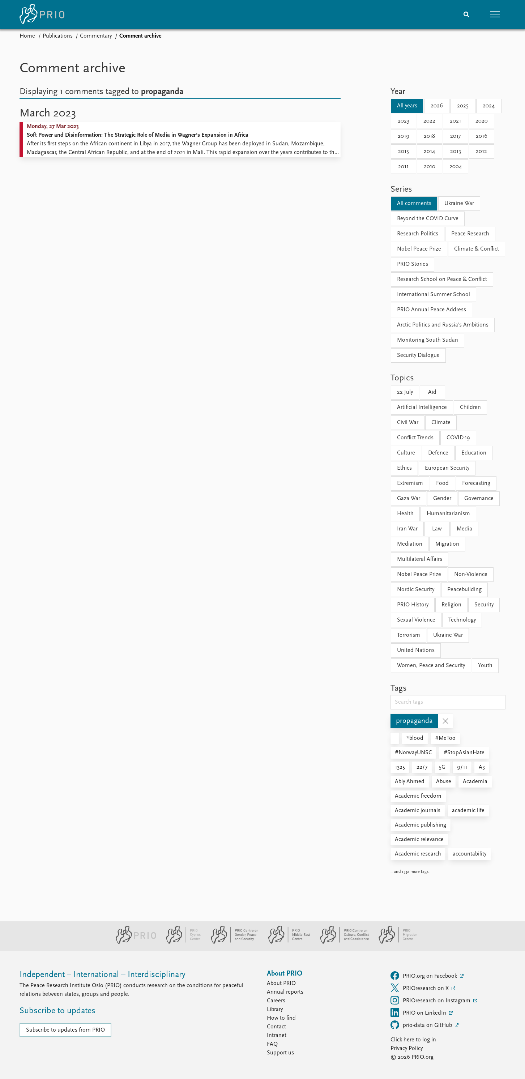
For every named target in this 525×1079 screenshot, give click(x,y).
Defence (438, 453)
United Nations (416, 650)
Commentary (96, 36)
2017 (455, 136)
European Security (447, 468)
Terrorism (408, 635)
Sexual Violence (416, 620)
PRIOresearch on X (420, 988)
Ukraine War (459, 203)
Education (473, 453)
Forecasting (476, 483)
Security (484, 605)
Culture (406, 453)
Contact (276, 1027)
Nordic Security (415, 590)
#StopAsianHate (464, 753)
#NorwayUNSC (413, 753)
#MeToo (445, 738)
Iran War (407, 529)
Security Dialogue (418, 355)
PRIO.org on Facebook (424, 975)
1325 (400, 767)
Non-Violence (470, 574)
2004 (455, 167)
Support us (280, 1053)
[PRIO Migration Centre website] (394, 942)
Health (405, 514)
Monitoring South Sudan (427, 340)
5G (442, 767)
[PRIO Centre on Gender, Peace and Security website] (231, 942)
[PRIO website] (133, 942)
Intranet (276, 1036)
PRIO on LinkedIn (419, 1012)
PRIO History (412, 605)
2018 (429, 136)
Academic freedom (418, 796)
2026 (437, 106)
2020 (481, 121)
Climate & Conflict (476, 249)
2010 (429, 167)
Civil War (407, 423)
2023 (403, 121)
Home (27, 36)
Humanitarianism (448, 514)
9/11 (462, 767)
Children (470, 407)
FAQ (272, 1044)
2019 (403, 136)
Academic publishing (420, 825)
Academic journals (417, 811)
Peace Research (470, 234)
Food (442, 483)
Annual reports (285, 992)
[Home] (42, 14)
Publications (58, 36)
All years (407, 106)
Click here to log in (413, 1040)
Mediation (409, 544)
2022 (429, 121)
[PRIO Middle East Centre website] (286, 942)
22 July (405, 392)
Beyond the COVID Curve (427, 219)
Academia (475, 782)
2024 (489, 106)
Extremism (410, 483)
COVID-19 (458, 438)
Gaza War (408, 499)
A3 (482, 767)
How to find (281, 1018)
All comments (414, 203)
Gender (442, 499)
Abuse (443, 782)
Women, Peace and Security (431, 666)
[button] (495, 14)
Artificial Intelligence (422, 407)
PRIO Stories (412, 264)
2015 (403, 151)
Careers (276, 1001)
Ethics (404, 468)
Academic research (418, 854)
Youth (485, 666)
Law (437, 529)
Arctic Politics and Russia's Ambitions (442, 325)
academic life (468, 811)
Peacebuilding (464, 590)
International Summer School (433, 295)
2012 (481, 151)
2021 (455, 121)
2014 (429, 151)
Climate (441, 423)
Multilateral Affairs (419, 559)
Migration (447, 544)
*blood (414, 738)
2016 (481, 136)
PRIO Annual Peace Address (431, 310)
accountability (469, 854)
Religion (451, 605)
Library (275, 1009)
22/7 (422, 767)
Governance (479, 499)
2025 (463, 106)
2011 (403, 167)
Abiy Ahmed (409, 782)
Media (464, 529)
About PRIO (281, 983)
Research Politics (417, 234)
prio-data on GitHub (421, 1024)
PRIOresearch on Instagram (431, 1000)
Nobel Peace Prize (419, 249)
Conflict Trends (415, 438)
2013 (455, 151)
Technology (462, 620)
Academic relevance (419, 840)
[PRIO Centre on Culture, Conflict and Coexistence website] (341, 942)
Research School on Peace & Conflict (442, 279)
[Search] (466, 14)
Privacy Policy (406, 1049)
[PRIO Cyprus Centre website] (180, 942)
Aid (432, 392)
